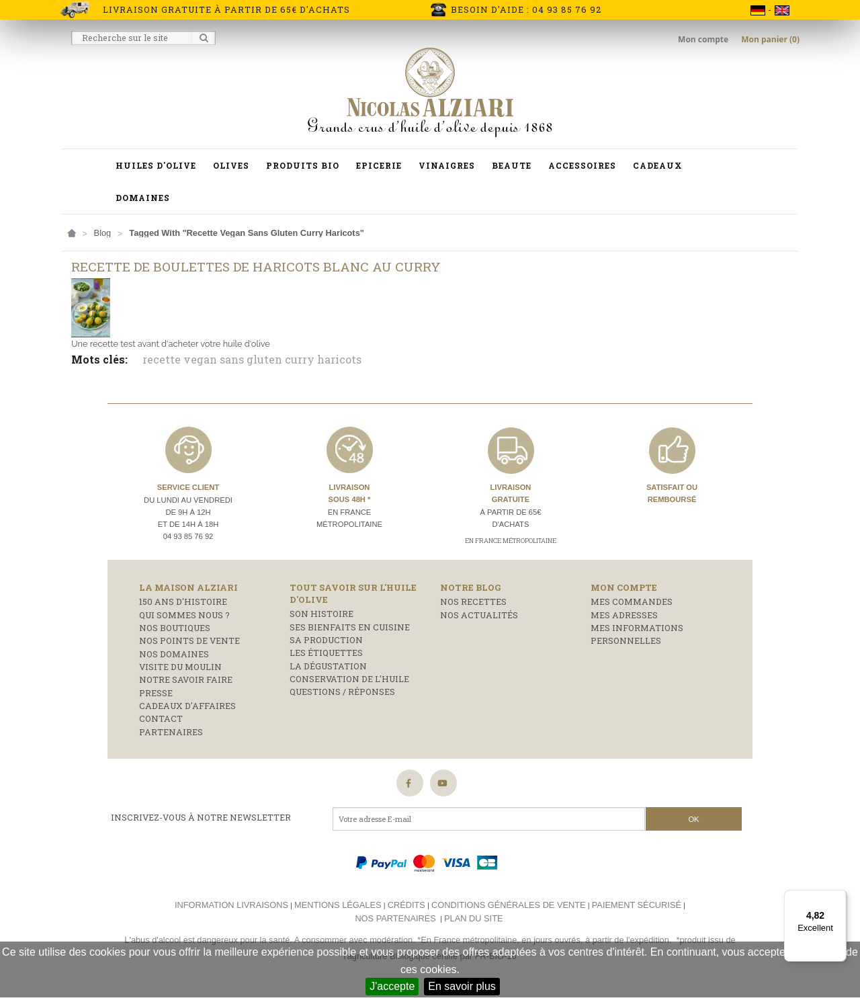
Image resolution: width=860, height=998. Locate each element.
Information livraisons (231, 905)
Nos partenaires (395, 918)
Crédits (406, 905)
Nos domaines (174, 654)
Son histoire (321, 613)
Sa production (326, 639)
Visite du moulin (180, 666)
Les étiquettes (326, 652)
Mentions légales (337, 905)
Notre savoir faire (185, 679)
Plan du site (473, 918)
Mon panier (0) (770, 39)
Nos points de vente (189, 640)
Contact (161, 718)
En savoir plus (462, 986)
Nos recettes (473, 601)
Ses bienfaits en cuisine (350, 627)
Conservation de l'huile (349, 678)
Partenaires (171, 731)
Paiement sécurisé (636, 905)
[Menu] (838, 898)
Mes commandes (632, 601)
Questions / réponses (342, 691)
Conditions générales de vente (508, 905)
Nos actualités (479, 615)
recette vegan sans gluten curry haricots (251, 359)
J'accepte (392, 986)
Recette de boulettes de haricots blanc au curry (256, 266)
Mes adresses (624, 615)
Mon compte (704, 39)
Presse (156, 693)
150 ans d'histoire (183, 601)
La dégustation (328, 666)
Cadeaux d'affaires (187, 705)
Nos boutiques (174, 627)
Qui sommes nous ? (184, 615)
